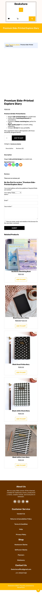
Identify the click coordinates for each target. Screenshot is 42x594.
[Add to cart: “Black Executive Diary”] (21, 330)
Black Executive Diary (21, 322)
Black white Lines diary (21, 461)
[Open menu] (21, 10)
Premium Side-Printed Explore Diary (19, 104)
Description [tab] (9, 150)
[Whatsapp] (13, 166)
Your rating (8, 194)
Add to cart (18, 140)
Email (6, 202)
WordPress (21, 591)
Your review (8, 208)
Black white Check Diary (21, 415)
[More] (20, 166)
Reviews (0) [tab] (20, 150)
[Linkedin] (17, 166)
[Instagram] (9, 166)
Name (6, 196)
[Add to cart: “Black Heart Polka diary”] (21, 376)
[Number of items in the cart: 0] (18, 19)
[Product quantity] (7, 139)
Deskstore (20, 3)
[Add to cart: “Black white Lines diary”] (21, 469)
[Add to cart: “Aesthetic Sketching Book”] (21, 283)
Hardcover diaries (15, 44)
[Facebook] (6, 166)
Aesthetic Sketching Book (21, 275)
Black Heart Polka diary (21, 368)
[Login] (13, 18)
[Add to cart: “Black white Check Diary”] (21, 423)
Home (7, 44)
